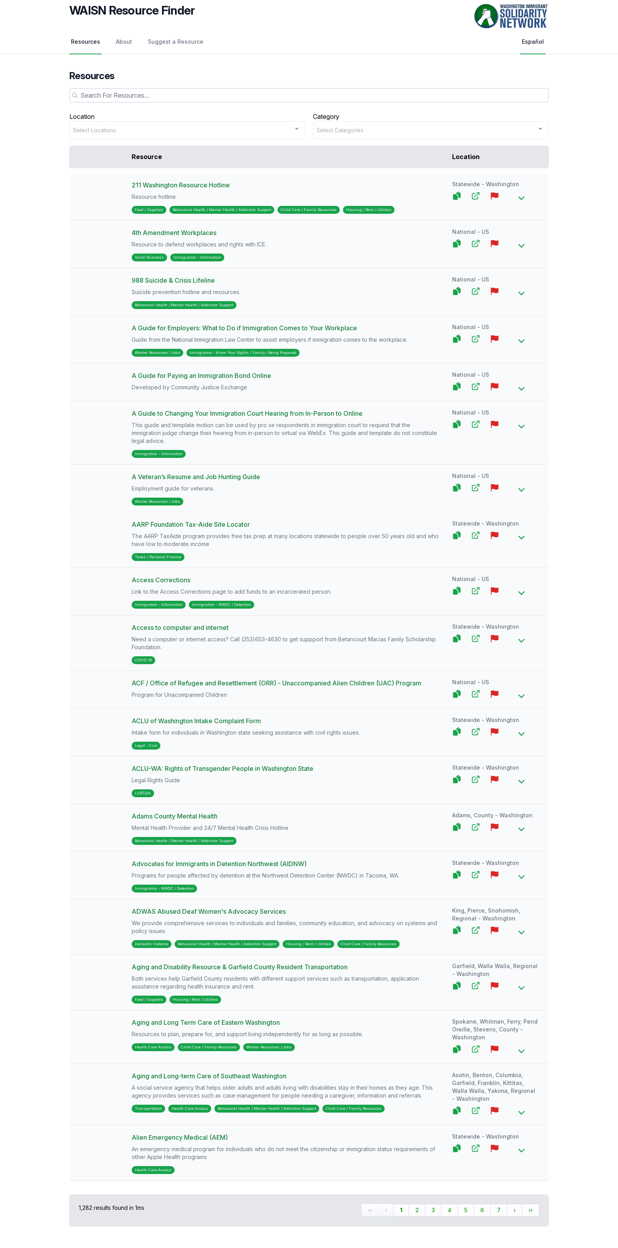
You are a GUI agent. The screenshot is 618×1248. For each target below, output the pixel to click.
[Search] (309, 95)
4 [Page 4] (449, 1210)
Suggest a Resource (175, 41)
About (124, 41)
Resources (85, 41)
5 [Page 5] (465, 1210)
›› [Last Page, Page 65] (530, 1210)
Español (533, 41)
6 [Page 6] (482, 1210)
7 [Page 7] (499, 1210)
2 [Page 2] (417, 1210)
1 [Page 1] (401, 1210)
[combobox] (187, 130)
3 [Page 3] (433, 1210)
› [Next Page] (515, 1210)
